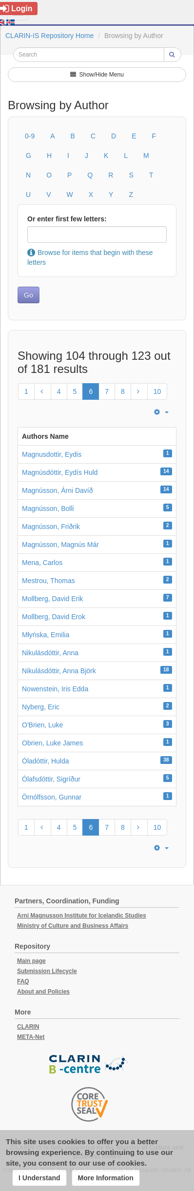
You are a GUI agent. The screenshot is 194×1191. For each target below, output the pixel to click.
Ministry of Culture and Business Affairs (72, 925)
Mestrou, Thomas (48, 581)
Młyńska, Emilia (45, 635)
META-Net (30, 1037)
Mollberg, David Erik (52, 599)
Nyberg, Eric (40, 707)
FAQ (23, 981)
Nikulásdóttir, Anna (50, 653)
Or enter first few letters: (67, 219)
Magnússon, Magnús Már (60, 544)
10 (157, 391)
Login (16, 8)
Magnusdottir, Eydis (51, 454)
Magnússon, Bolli (48, 508)
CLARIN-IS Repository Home (49, 35)
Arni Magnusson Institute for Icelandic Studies (81, 915)
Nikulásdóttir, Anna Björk (59, 671)
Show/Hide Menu (97, 74)
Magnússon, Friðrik (51, 526)
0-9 (30, 136)
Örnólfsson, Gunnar (51, 797)
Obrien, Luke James (52, 743)
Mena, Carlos (42, 562)
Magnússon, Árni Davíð (57, 490)
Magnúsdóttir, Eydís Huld (60, 472)
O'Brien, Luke (42, 725)
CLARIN (28, 1026)
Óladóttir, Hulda (45, 761)
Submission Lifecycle (47, 971)
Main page (31, 960)
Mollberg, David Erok (53, 617)
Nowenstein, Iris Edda (55, 689)
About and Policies (43, 991)
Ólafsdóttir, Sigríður (51, 779)
